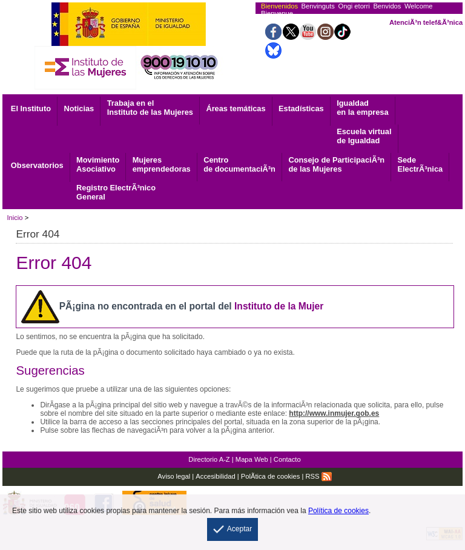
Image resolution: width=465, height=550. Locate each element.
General (116, 192)
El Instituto (31, 108)
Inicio (14, 217)
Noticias (79, 108)
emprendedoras (162, 164)
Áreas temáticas (235, 108)
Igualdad (362, 108)
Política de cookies (338, 510)
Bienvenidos (279, 6)
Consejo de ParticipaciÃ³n (336, 164)
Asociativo (97, 164)
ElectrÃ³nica (420, 164)
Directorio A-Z (208, 459)
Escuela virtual (364, 136)
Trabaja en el (150, 108)
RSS (319, 476)
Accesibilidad (215, 476)
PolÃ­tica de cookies (270, 476)
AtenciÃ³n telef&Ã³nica (426, 22)
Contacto (287, 459)
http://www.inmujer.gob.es (334, 413)
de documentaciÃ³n (239, 164)
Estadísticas (301, 108)
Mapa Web (252, 459)
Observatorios (37, 165)
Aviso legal (173, 476)
